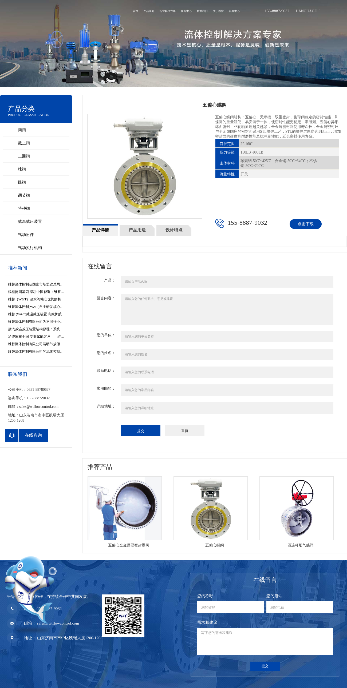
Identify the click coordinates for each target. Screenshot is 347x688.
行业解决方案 (168, 11)
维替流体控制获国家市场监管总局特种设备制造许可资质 (51, 284)
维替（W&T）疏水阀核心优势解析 (34, 299)
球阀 (22, 169)
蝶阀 (22, 182)
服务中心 (186, 11)
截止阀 (24, 143)
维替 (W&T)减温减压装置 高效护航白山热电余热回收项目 (52, 314)
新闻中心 (234, 11)
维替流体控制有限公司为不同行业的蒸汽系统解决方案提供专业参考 (60, 322)
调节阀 (24, 195)
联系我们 (202, 11)
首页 (135, 11)
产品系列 (149, 11)
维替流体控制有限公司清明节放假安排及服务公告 (46, 344)
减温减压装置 (30, 221)
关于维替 (218, 11)
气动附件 (26, 234)
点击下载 (306, 224)
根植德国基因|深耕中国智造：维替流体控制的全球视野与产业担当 (58, 292)
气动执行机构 (30, 248)
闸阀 (22, 130)
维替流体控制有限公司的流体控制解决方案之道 (44, 351)
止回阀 (24, 156)
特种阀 (24, 208)
